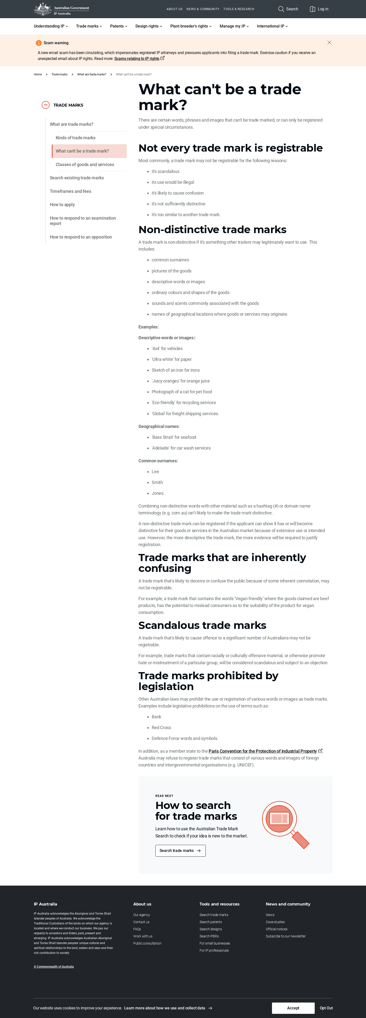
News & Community (203, 9)
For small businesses (215, 943)
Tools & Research (238, 9)
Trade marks (60, 74)
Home (38, 74)
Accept (293, 1008)
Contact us (141, 922)
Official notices (276, 929)
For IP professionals (214, 950)
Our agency (141, 915)
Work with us (142, 936)
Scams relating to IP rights (137, 58)
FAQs (137, 929)
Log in (319, 9)
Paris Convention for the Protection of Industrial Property (263, 751)
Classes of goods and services (85, 164)
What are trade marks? (91, 74)
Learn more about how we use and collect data (164, 1008)
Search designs (211, 929)
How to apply (62, 204)
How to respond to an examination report (83, 220)
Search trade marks (214, 915)
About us (175, 9)
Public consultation (147, 943)
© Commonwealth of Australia (54, 966)
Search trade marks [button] (177, 850)
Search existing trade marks (77, 177)
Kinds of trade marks (75, 137)
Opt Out (326, 1008)
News (270, 915)
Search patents (211, 922)
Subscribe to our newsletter (286, 936)
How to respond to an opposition (81, 237)
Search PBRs (209, 936)
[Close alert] (327, 42)
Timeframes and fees (70, 191)
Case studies (275, 922)
